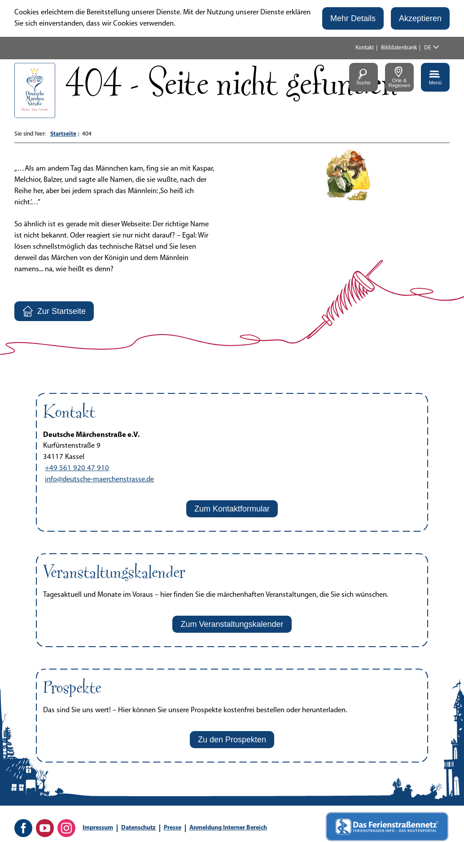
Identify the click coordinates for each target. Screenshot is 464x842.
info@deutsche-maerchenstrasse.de (99, 479)
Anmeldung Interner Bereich (228, 827)
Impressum (98, 827)
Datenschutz (138, 827)
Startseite (63, 134)
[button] (353, 18)
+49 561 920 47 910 (77, 468)
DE (427, 48)
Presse (172, 827)
